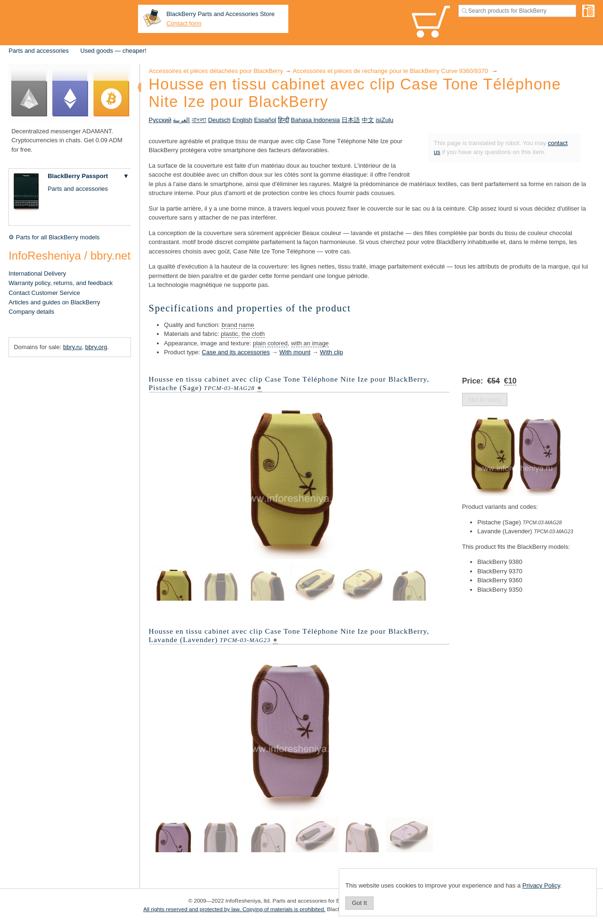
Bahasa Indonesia (315, 119)
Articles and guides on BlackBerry (54, 302)
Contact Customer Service (44, 292)
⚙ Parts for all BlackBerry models (53, 237)
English (242, 119)
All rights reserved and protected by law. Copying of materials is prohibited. (234, 909)
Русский (160, 119)
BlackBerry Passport (78, 175)
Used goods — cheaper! (114, 50)
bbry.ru (72, 346)
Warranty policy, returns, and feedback (60, 282)
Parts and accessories (38, 50)
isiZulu (384, 119)
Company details (31, 311)
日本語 (351, 119)
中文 (368, 119)
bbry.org (96, 346)
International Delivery (37, 273)
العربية (181, 119)
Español (265, 119)
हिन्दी (283, 119)
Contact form (183, 23)
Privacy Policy (541, 885)
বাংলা (199, 119)
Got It (359, 902)
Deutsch (219, 119)
